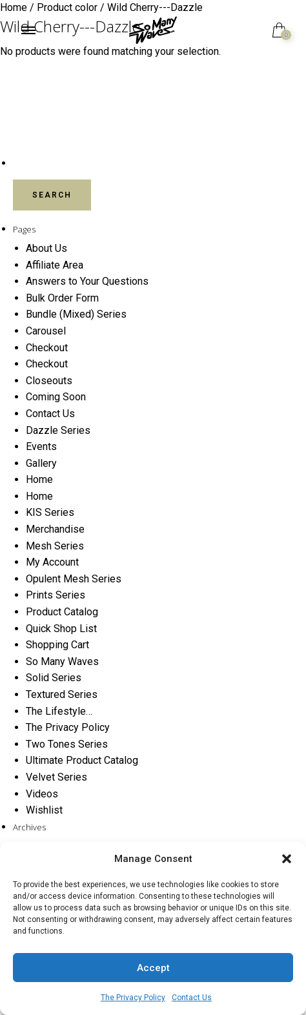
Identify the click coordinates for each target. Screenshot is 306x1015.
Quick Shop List (61, 628)
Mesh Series (55, 546)
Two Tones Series (67, 744)
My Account (52, 562)
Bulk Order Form (62, 298)
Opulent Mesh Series (73, 579)
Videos (42, 794)
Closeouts (49, 380)
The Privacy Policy (133, 997)
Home (39, 479)
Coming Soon (56, 397)
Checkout (47, 348)
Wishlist (44, 810)
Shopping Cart (57, 645)
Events (41, 446)
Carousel (46, 331)
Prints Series (55, 595)
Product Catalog (62, 612)
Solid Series (53, 678)
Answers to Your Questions (87, 281)
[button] (286, 858)
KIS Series (50, 512)
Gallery (41, 463)
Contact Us (192, 997)
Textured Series (61, 694)
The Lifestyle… (59, 711)
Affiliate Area (54, 265)
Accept (153, 968)
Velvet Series (56, 777)
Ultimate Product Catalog (82, 760)
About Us (46, 248)
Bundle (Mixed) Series (76, 314)
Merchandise (55, 529)
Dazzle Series (58, 430)
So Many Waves (62, 661)
